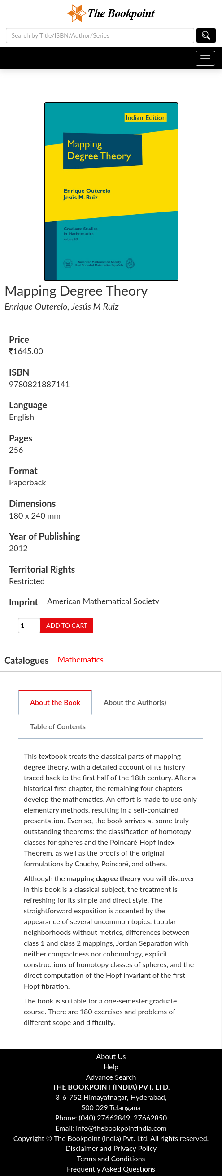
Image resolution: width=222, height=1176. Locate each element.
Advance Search (111, 1076)
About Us (111, 1056)
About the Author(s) (135, 702)
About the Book (55, 702)
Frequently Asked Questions (111, 1168)
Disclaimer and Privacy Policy (111, 1148)
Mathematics (81, 659)
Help (111, 1066)
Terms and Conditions (111, 1158)
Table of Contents (58, 726)
